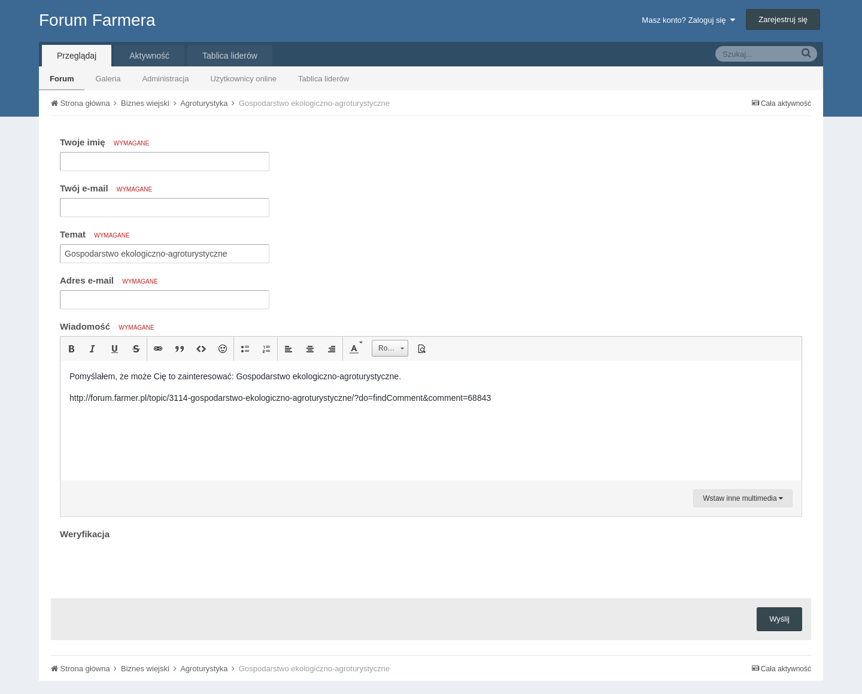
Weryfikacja (85, 534)
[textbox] (431, 420)
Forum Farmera (97, 20)
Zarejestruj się (783, 19)
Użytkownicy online (243, 78)
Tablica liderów (323, 78)
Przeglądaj (76, 55)
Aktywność (149, 55)
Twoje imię (104, 142)
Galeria (107, 78)
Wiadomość (107, 326)
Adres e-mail (109, 280)
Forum (62, 78)
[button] (71, 349)
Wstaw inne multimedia (743, 498)
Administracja (165, 78)
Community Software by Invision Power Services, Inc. (431, 676)
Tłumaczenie (411, 651)
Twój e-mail (106, 188)
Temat (95, 234)
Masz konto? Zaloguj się (688, 20)
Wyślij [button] (779, 572)
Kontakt (464, 651)
